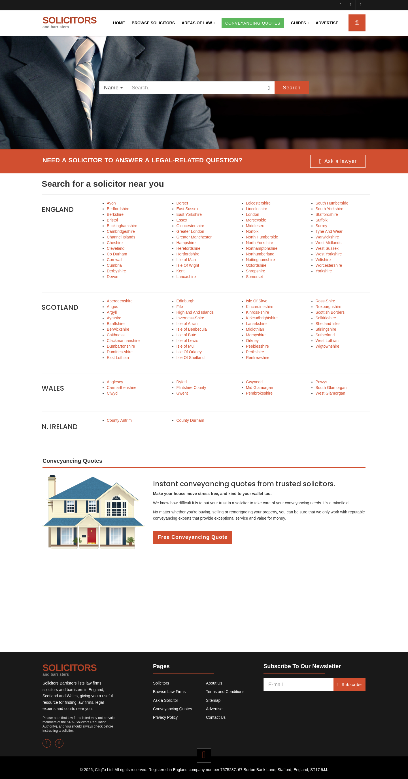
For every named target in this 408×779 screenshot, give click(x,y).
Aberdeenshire (120, 301)
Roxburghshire (328, 306)
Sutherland (325, 335)
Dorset (182, 203)
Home (119, 23)
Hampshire (186, 242)
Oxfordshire (256, 265)
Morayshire (255, 335)
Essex (182, 220)
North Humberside (262, 237)
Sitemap (213, 700)
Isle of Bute (186, 335)
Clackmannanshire (123, 340)
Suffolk (322, 220)
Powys (321, 382)
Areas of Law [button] (197, 23)
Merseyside (256, 220)
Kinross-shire (257, 312)
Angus (112, 306)
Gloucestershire (190, 225)
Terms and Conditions (225, 691)
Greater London (190, 231)
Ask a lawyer (338, 161)
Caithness (115, 335)
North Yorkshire (259, 242)
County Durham (190, 420)
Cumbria (114, 265)
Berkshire (115, 214)
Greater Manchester (194, 237)
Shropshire (255, 271)
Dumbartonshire (121, 346)
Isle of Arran (187, 323)
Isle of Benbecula (192, 329)
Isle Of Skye (256, 301)
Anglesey (115, 382)
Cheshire (115, 242)
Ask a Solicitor (165, 700)
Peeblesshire (257, 346)
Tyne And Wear (329, 231)
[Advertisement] (204, 600)
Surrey (321, 225)
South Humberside (332, 203)
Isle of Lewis (187, 340)
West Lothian (327, 340)
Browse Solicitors (153, 23)
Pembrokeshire (259, 393)
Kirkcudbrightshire (262, 318)
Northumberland (260, 254)
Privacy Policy (165, 717)
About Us (214, 683)
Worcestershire (329, 265)
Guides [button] (298, 23)
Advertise (327, 23)
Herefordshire (189, 248)
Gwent (182, 393)
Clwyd (112, 393)
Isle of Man (186, 259)
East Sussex (188, 208)
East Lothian (118, 357)
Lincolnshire (256, 208)
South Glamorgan (331, 387)
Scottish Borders (330, 312)
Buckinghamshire (122, 225)
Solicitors (161, 683)
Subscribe (349, 684)
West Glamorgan (330, 393)
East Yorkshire (189, 214)
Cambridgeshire (121, 231)
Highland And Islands (195, 312)
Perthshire (255, 352)
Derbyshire (116, 271)
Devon (112, 276)
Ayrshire (114, 318)
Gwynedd (254, 382)
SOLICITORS (69, 22)
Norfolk (252, 231)
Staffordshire (327, 214)
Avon (111, 203)
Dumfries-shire (120, 352)
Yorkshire (324, 271)
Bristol (112, 220)
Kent (181, 271)
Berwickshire (118, 329)
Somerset (254, 276)
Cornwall (114, 259)
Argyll (112, 312)
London (252, 214)
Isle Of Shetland (191, 357)
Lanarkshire (256, 323)
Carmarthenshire (121, 387)
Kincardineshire (259, 306)
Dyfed (182, 382)
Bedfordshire (118, 208)
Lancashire (186, 276)
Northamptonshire (261, 248)
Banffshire (116, 323)
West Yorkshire (329, 254)
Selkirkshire (326, 318)
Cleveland (115, 248)
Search (291, 88)
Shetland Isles (328, 323)
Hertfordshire (188, 254)
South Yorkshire (329, 208)
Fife (180, 306)
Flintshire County (191, 387)
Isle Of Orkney (189, 352)
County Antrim (119, 420)
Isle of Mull (186, 346)
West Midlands (329, 242)
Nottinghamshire (260, 259)
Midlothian (255, 329)
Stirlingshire (326, 329)
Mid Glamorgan (259, 387)
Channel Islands (121, 237)
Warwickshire (327, 237)
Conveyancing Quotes (172, 709)
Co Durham (117, 254)
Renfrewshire (257, 357)
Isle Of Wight (188, 265)
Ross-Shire (325, 301)
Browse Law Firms (169, 691)
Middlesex (255, 225)
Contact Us (216, 717)
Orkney (252, 340)
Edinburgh (186, 301)
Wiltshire (323, 259)
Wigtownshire (327, 346)
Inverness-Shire (190, 318)
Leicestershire (258, 203)
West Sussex (327, 248)
